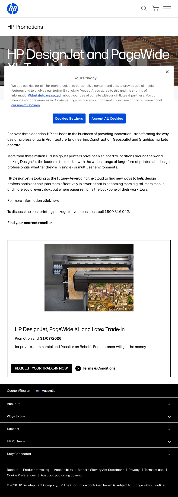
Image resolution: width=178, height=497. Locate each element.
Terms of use (154, 470)
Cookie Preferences (21, 475)
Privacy (134, 470)
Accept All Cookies (107, 118)
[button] (89, 404)
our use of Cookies (25, 105)
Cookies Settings (69, 118)
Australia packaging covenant (63, 475)
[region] (89, 98)
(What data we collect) (45, 95)
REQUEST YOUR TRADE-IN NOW (41, 368)
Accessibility (63, 470)
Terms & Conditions (99, 368)
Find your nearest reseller (29, 223)
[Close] (167, 72)
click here (51, 200)
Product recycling (36, 470)
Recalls (12, 470)
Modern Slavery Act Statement (101, 470)
